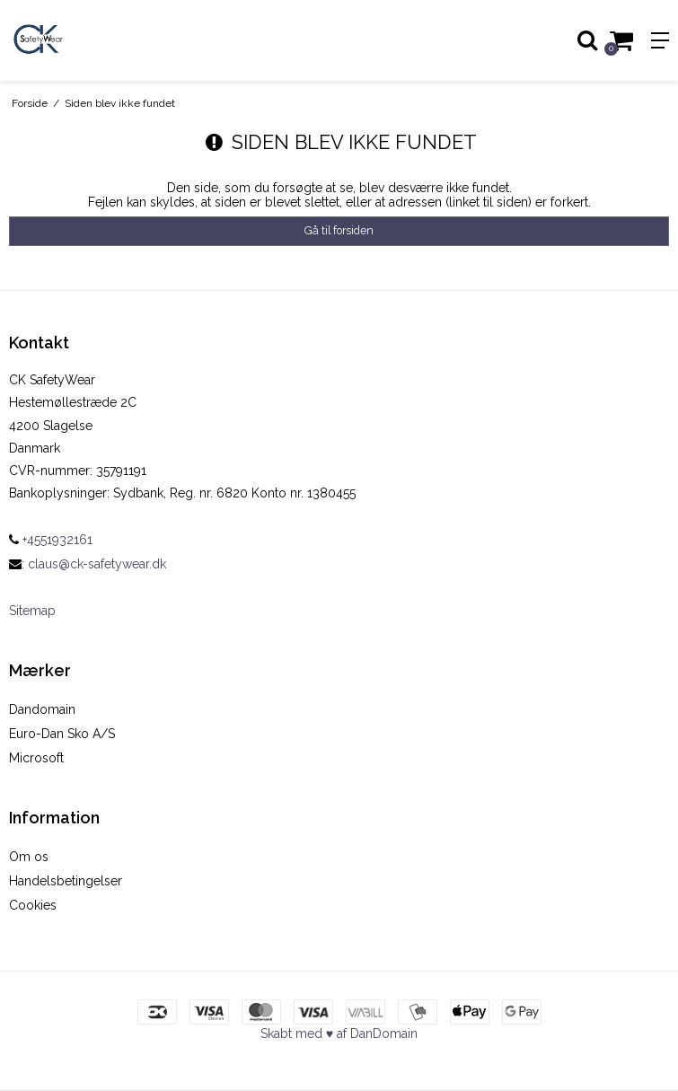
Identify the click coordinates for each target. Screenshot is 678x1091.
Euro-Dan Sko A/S (62, 733)
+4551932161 (50, 539)
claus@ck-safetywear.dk (97, 564)
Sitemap (32, 610)
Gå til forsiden (339, 230)
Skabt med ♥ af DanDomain (339, 1033)
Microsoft (36, 758)
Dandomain (42, 709)
